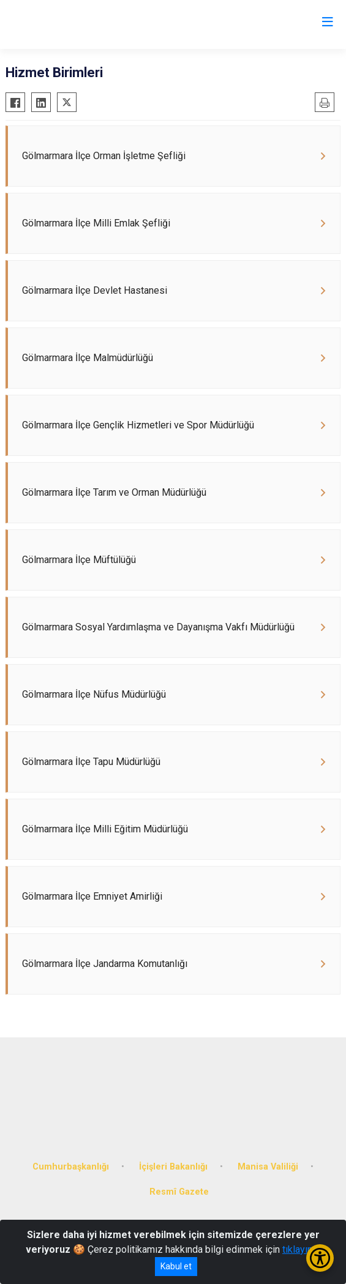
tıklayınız (301, 1249)
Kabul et (176, 1266)
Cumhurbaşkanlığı (70, 1167)
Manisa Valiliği (268, 1167)
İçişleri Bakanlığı (173, 1167)
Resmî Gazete (179, 1192)
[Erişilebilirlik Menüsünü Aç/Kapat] (320, 1258)
